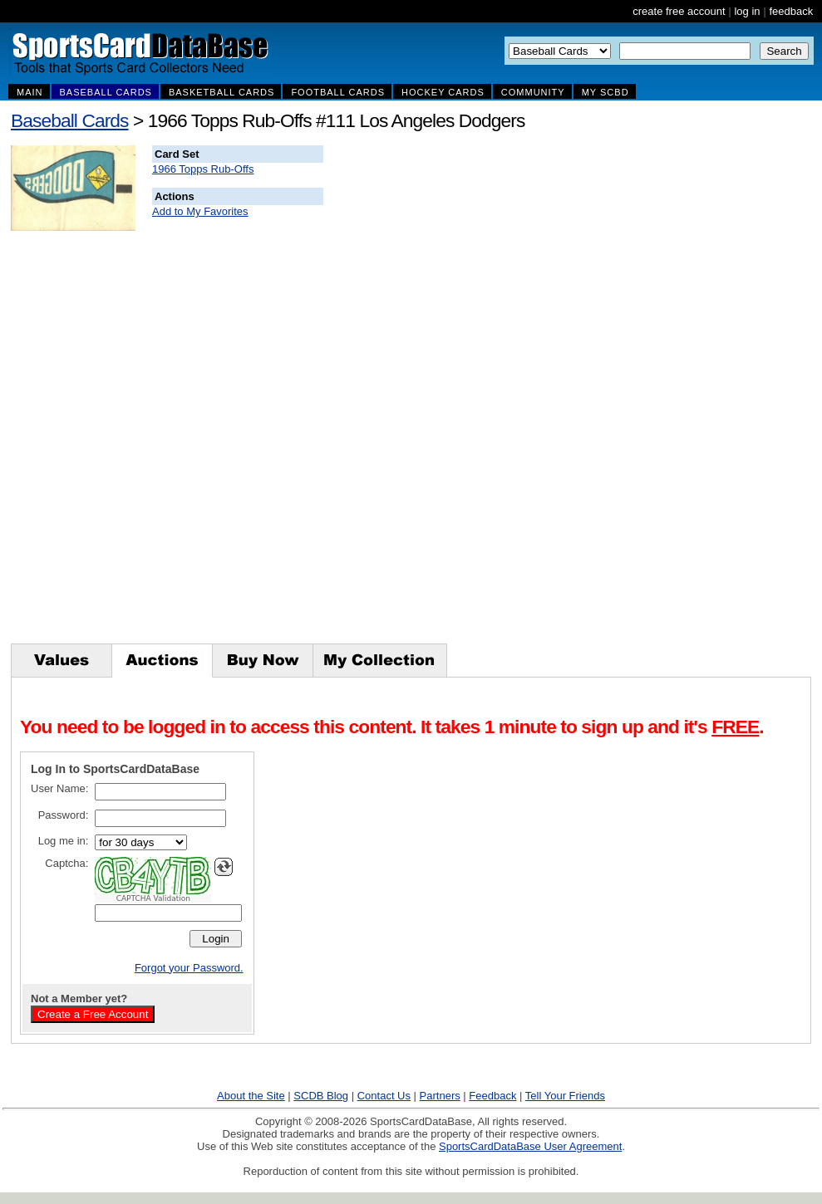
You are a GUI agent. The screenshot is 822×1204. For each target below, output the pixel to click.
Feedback (492, 1095)
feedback (791, 11)
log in (747, 11)
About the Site (251, 1095)
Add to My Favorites (200, 211)
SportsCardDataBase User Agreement (530, 1146)
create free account (678, 11)
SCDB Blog (320, 1095)
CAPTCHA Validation (153, 898)
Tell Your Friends (565, 1095)
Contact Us (384, 1095)
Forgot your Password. (189, 968)
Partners (440, 1095)
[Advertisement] (624, 394)
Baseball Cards (70, 120)
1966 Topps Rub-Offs (202, 169)
